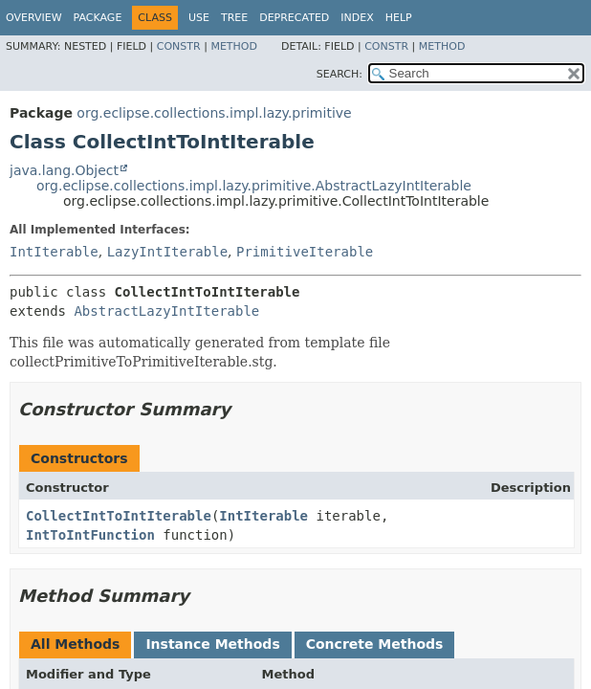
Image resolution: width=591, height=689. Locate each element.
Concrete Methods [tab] (375, 644)
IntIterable (54, 251)
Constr (179, 46)
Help (398, 17)
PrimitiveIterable (304, 251)
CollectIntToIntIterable (118, 515)
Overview (34, 17)
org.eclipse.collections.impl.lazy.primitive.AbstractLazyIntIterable (253, 185)
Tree (234, 17)
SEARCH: (339, 74)
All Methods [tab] (75, 644)
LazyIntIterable (167, 251)
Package (98, 17)
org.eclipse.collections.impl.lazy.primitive (214, 113)
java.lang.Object (64, 170)
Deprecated (294, 17)
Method (233, 46)
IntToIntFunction (90, 535)
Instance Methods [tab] (212, 644)
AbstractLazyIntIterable (166, 311)
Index (356, 17)
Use (198, 17)
